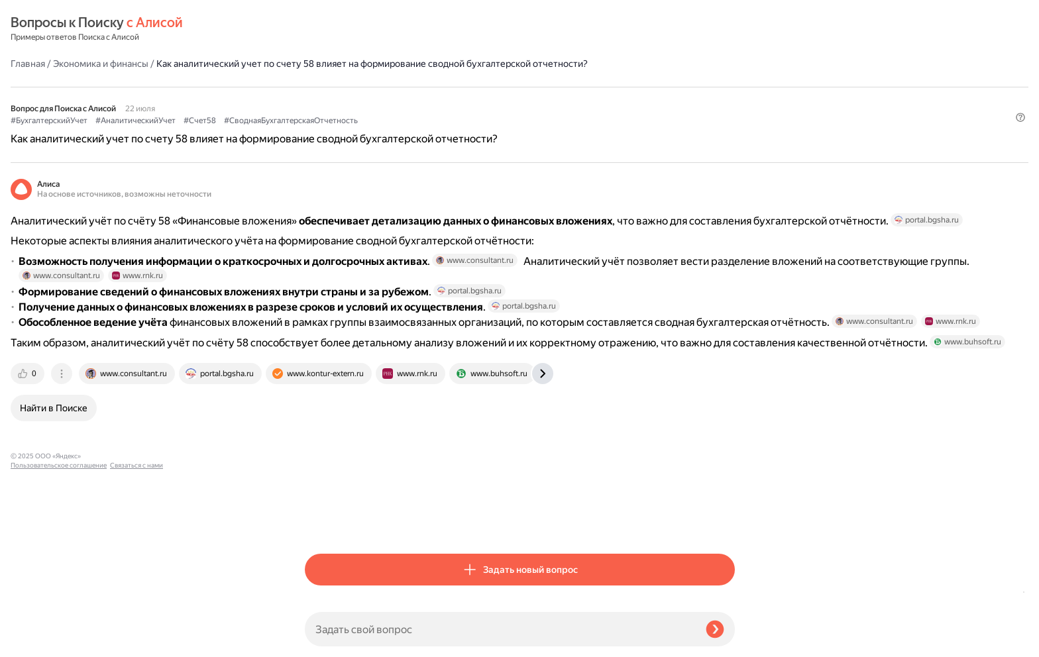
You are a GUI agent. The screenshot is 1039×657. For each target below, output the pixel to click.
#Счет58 (494, 100)
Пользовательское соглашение (59, 632)
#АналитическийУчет (430, 100)
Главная (322, 29)
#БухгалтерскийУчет (343, 100)
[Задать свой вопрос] (500, 629)
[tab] (323, 520)
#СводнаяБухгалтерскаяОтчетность (585, 100)
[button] (727, 122)
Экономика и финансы (395, 29)
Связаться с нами (37, 641)
